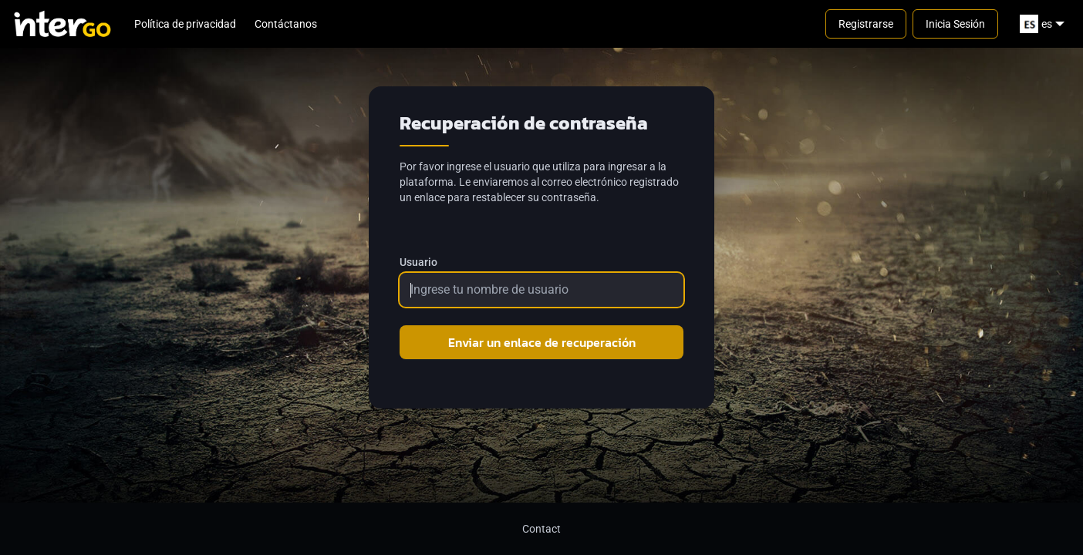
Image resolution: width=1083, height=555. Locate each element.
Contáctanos (286, 24)
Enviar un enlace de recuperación (542, 342)
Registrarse (865, 24)
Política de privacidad (185, 24)
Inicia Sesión (955, 24)
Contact (541, 529)
